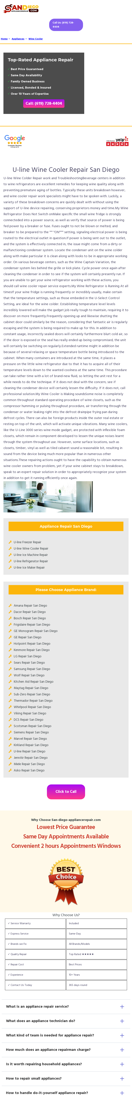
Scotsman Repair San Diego (32, 726)
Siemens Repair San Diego (31, 732)
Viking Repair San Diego (30, 713)
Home (4, 39)
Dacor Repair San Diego (30, 612)
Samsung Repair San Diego (32, 669)
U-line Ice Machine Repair (31, 555)
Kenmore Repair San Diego (32, 650)
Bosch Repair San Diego (30, 618)
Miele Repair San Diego (29, 764)
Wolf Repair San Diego (29, 675)
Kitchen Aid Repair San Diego (33, 681)
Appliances (18, 39)
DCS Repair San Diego (28, 719)
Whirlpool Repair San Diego (32, 707)
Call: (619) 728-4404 (44, 103)
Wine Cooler (36, 39)
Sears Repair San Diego (29, 662)
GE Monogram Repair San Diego (36, 631)
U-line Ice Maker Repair (29, 567)
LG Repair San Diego (27, 656)
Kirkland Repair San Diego (31, 745)
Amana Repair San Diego (30, 605)
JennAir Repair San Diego (31, 757)
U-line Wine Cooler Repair (31, 548)
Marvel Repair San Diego (30, 738)
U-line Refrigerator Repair (31, 561)
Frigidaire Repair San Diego (32, 624)
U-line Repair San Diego (29, 751)
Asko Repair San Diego (29, 770)
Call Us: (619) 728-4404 (63, 25)
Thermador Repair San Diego (33, 700)
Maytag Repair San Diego (31, 688)
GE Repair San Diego (27, 637)
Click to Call (66, 792)
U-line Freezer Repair (27, 542)
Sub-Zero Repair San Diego (32, 694)
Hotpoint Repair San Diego (32, 643)
